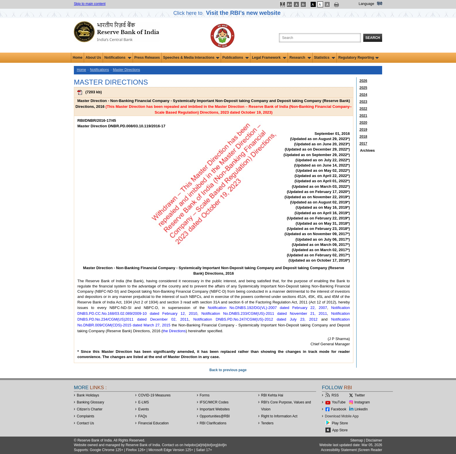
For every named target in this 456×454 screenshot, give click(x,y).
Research (300, 58)
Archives (367, 151)
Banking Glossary (90, 402)
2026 (363, 81)
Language (366, 4)
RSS (335, 395)
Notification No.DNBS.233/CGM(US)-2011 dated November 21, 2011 (264, 313)
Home (77, 58)
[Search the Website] (320, 37)
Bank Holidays (88, 395)
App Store (340, 430)
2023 (363, 102)
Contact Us (85, 423)
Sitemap (356, 440)
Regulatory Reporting (358, 58)
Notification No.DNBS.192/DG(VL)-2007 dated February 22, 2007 (267, 307)
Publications (235, 58)
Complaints (85, 416)
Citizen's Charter (89, 409)
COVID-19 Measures (154, 395)
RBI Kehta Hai (272, 395)
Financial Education (153, 423)
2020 (363, 123)
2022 (363, 109)
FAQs (142, 416)
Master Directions (126, 70)
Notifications (117, 58)
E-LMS (143, 402)
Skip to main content (90, 4)
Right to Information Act (279, 416)
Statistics (324, 58)
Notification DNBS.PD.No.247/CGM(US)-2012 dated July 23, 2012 (255, 319)
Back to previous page (228, 370)
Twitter (360, 395)
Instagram (362, 402)
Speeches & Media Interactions (191, 58)
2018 (363, 137)
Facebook (338, 409)
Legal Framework (269, 58)
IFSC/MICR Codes (214, 402)
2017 (363, 144)
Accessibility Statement (339, 450)
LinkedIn (361, 409)
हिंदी (379, 4)
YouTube (338, 402)
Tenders (267, 423)
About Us (93, 58)
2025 (363, 88)
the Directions (174, 331)
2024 (363, 95)
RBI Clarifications (213, 423)
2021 (363, 116)
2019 (363, 130)
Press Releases (147, 58)
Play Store (340, 423)
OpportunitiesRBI (215, 416)
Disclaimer (374, 440)
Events (143, 409)
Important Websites (215, 409)
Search (372, 38)
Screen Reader (370, 450)
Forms (205, 395)
